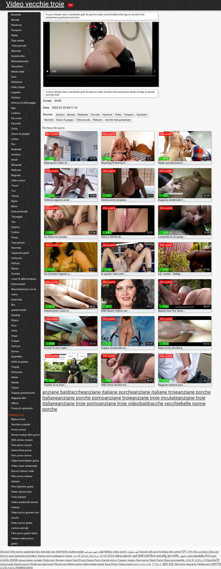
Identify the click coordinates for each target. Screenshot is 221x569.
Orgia (14, 335)
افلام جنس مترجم (94, 551)
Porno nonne (18, 429)
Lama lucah (7, 564)
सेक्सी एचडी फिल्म (147, 555)
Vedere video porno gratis (22, 541)
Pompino (16, 30)
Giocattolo (17, 66)
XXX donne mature (22, 440)
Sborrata (16, 247)
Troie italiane (18, 497)
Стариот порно (126, 560)
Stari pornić (143, 560)
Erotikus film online (170, 551)
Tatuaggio (17, 216)
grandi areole (18, 310)
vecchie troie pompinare (118, 119)
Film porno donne (21, 455)
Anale (14, 159)
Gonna (15, 351)
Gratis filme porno (21, 450)
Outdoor (16, 97)
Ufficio (15, 403)
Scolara (15, 273)
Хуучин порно (64, 560)
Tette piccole (18, 45)
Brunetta (16, 14)
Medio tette (17, 71)
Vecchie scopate (20, 424)
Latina (14, 139)
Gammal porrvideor (26, 555)
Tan (13, 221)
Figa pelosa (18, 242)
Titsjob (15, 367)
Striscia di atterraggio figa (23, 105)
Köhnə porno (75, 564)
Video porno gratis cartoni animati (21, 525)
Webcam (16, 170)
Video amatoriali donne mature (24, 505)
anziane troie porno (78, 403)
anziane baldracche (63, 392)
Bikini (14, 206)
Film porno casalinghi (22, 551)
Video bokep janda (93, 564)
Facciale (16, 123)
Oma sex (214, 551)
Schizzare (16, 372)
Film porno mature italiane (21, 479)
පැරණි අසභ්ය (8, 567)
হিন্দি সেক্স (187, 551)
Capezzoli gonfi (20, 253)
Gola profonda (19, 211)
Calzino (15, 227)
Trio (13, 190)
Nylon (14, 201)
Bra (13, 304)
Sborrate (16, 50)
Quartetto (16, 356)
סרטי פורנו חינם (142, 564)
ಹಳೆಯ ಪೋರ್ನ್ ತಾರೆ (126, 555)
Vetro (14, 330)
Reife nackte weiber (73, 551)
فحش (183, 555)
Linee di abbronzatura (23, 278)
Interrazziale (18, 284)
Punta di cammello (22, 408)
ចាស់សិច (5, 560)
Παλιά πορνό (126, 564)
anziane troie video (119, 403)
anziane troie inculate (155, 398)
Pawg (14, 237)
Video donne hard (21, 491)
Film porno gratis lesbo (24, 533)
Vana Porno (111, 564)
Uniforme (16, 258)
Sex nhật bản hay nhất (48, 551)
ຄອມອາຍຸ (191, 564)
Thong (14, 196)
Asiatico (16, 154)
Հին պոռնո (201, 551)
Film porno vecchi (21, 445)
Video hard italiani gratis (25, 460)
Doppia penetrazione (23, 392)
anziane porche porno (81, 398)
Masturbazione (19, 61)
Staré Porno (157, 560)
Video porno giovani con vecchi (25, 515)
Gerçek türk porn (149, 551)
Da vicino (16, 118)
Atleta (14, 377)
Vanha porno (45, 555)
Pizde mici (49, 560)
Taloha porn (204, 564)
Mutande (16, 164)
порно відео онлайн (30, 560)
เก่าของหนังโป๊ (211, 560)
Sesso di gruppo (20, 133)
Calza (14, 128)
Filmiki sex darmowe (41, 564)
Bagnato (16, 175)
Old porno (180, 564)
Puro (14, 325)
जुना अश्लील (173, 555)
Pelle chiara (18, 87)
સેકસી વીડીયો (107, 555)
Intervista (16, 299)
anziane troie (118, 398)
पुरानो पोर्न (216, 564)
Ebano (14, 320)
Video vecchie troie (35, 4)
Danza (14, 268)
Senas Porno (94, 560)
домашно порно (62, 555)
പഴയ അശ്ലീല (195, 555)
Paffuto (15, 263)
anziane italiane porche (108, 392)
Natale (15, 382)
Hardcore (16, 25)
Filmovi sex (60, 564)
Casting (15, 315)
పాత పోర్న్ (161, 555)
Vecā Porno (79, 560)
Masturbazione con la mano (23, 292)
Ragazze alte (18, 398)
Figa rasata (17, 40)
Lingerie (15, 92)
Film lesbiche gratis (22, 486)
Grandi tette (18, 56)
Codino (15, 232)
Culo (13, 76)
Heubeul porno (24, 567)
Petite (14, 35)
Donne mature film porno (25, 434)
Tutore (15, 387)
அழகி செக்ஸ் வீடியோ (86, 555)
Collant (15, 341)
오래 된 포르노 (194, 560)
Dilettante (16, 82)
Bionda (15, 19)
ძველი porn (7, 555)
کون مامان (133, 551)
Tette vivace (18, 180)
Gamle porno (109, 560)
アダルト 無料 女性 (163, 564)
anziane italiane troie (155, 392)
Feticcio (15, 346)
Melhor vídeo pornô (115, 551)
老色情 (14, 560)
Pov (13, 144)
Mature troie (18, 419)
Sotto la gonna (19, 361)
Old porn (5, 551)
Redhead (16, 149)
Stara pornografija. (175, 560)
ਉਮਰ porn (210, 555)
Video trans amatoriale (24, 465)
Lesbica (15, 113)
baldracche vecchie (160, 403)
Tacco (14, 185)
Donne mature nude (22, 471)
